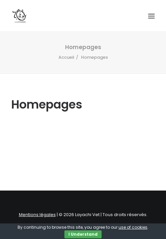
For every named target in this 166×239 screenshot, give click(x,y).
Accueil (66, 57)
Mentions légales (37, 214)
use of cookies (133, 227)
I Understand (83, 234)
